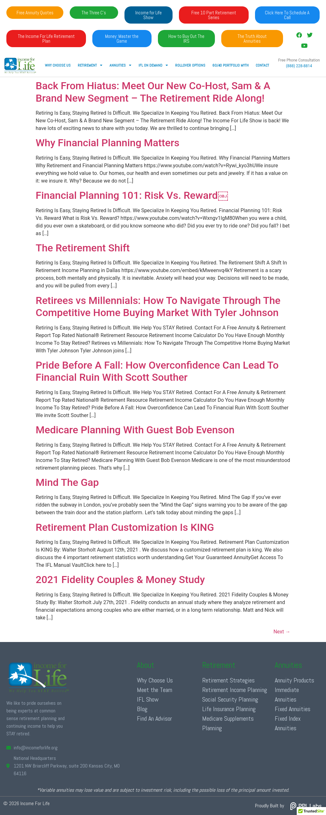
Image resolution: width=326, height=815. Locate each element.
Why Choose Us (58, 65)
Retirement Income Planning (234, 690)
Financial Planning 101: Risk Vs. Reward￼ (132, 195)
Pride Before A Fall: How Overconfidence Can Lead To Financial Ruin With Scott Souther (157, 371)
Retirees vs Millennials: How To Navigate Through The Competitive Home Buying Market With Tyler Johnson (158, 306)
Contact (262, 65)
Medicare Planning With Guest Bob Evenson (135, 430)
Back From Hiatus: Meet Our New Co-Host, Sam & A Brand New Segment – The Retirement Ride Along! (153, 92)
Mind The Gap (67, 482)
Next (281, 632)
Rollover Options (190, 65)
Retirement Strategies (228, 680)
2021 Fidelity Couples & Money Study (120, 579)
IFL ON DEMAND (153, 65)
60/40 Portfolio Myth (230, 65)
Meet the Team (154, 690)
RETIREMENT (90, 65)
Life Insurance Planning (229, 709)
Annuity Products (294, 680)
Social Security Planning (230, 699)
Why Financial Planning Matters (107, 143)
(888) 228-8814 (299, 66)
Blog (142, 709)
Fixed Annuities (292, 709)
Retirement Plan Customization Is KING (125, 527)
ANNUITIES (120, 65)
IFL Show (148, 699)
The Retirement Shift (83, 248)
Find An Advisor (154, 718)
